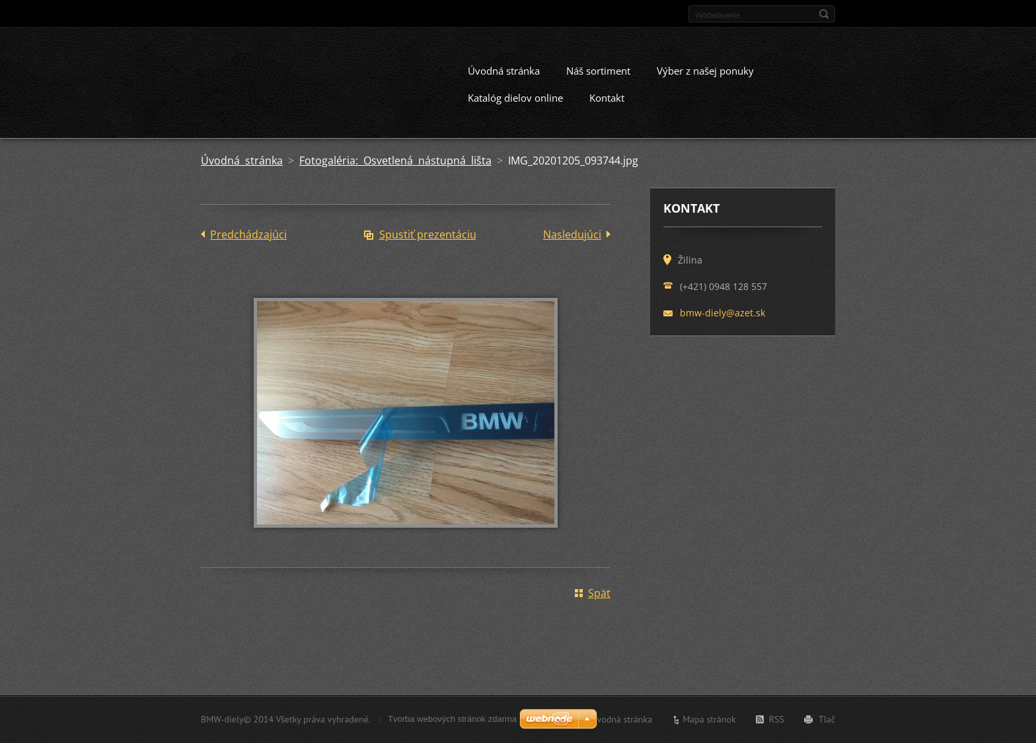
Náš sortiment (598, 81)
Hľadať (824, 14)
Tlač (827, 722)
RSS (776, 722)
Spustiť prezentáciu (427, 245)
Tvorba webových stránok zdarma (452, 721)
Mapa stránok (709, 722)
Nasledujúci (572, 245)
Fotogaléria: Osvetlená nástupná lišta (395, 171)
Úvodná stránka (504, 81)
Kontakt (606, 109)
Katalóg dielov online (515, 109)
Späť (599, 604)
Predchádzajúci (248, 245)
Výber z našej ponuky (705, 81)
